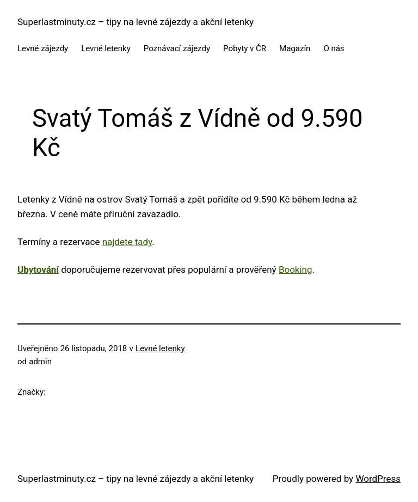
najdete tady (127, 241)
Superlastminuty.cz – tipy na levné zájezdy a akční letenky (135, 21)
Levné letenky (160, 348)
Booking (295, 269)
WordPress (378, 478)
